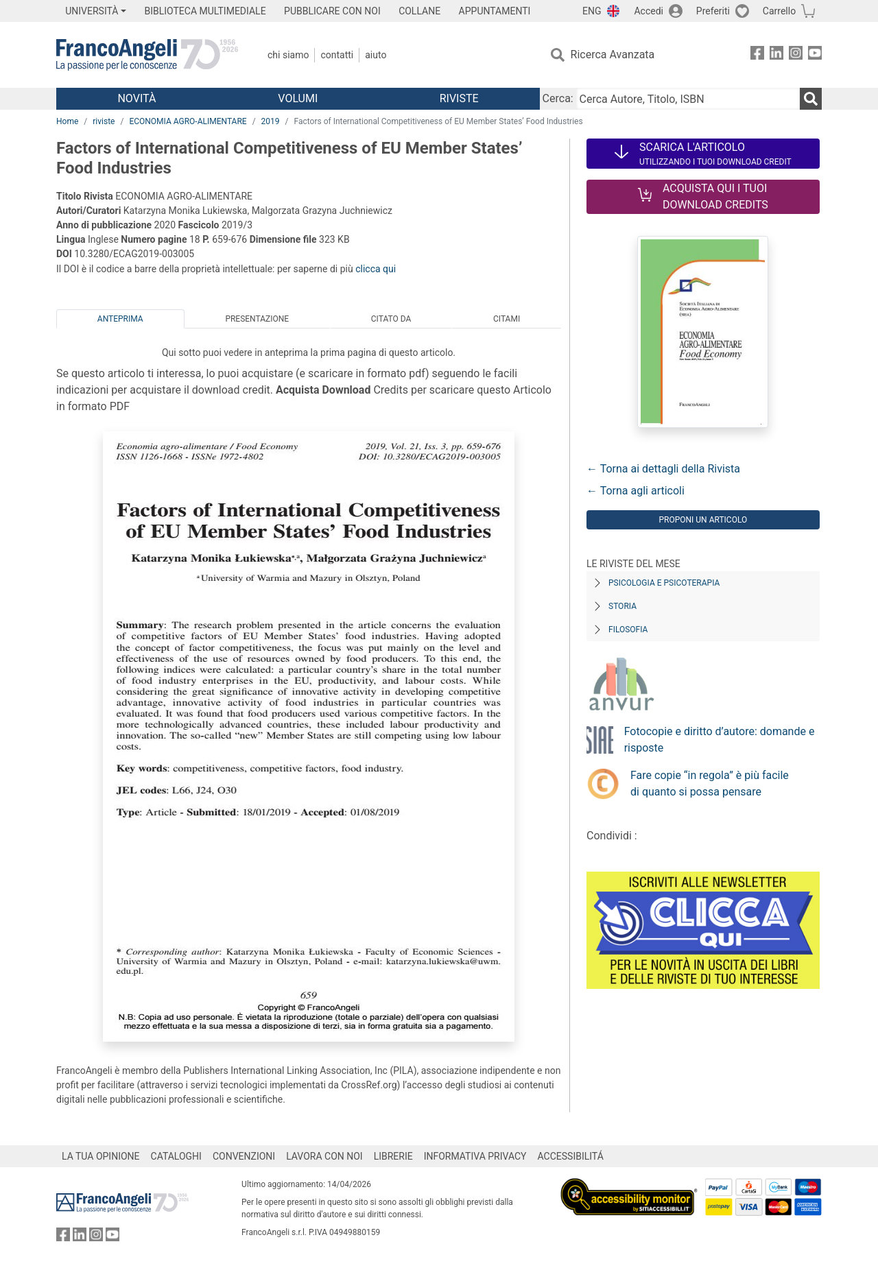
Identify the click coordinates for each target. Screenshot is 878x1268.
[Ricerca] (811, 99)
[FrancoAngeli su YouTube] (815, 55)
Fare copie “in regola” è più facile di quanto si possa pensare (709, 783)
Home (67, 121)
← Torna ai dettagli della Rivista (663, 468)
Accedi (648, 10)
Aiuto (375, 54)
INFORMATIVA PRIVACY (475, 1156)
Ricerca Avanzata (613, 54)
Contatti (336, 54)
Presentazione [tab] (257, 319)
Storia (622, 606)
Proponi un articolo (702, 520)
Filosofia (628, 629)
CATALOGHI (176, 1156)
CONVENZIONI (244, 1156)
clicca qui (375, 268)
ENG (591, 10)
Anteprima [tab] (120, 319)
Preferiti (713, 10)
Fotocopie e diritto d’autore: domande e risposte (719, 739)
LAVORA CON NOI (324, 1156)
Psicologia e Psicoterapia (664, 583)
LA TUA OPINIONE (101, 1156)
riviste (104, 121)
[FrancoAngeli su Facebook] (757, 55)
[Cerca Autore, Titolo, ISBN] (688, 99)
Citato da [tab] (391, 319)
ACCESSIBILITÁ (571, 1156)
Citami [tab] (506, 319)
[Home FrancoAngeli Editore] (147, 54)
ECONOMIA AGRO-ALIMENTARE (187, 121)
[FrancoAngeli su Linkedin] (776, 55)
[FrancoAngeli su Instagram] (796, 55)
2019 (270, 121)
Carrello (779, 10)
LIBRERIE (393, 1156)
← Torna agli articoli (635, 490)
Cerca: (558, 98)
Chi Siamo (288, 54)
